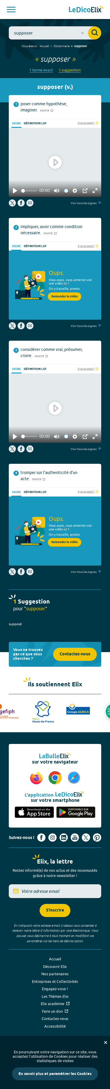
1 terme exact (41, 70)
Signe (16, 123)
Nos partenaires (55, 973)
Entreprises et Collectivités (55, 981)
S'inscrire (55, 910)
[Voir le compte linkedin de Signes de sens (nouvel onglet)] (64, 837)
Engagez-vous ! (55, 988)
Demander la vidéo (64, 296)
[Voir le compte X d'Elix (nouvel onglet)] (86, 837)
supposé (15, 624)
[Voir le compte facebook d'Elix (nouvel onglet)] (41, 837)
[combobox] (55, 32)
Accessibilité (55, 1026)
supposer (80, 46)
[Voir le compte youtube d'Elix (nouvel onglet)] (75, 837)
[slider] (29, 191)
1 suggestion (70, 70)
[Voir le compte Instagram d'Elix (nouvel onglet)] (52, 837)
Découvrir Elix (55, 966)
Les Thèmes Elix (55, 996)
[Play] (15, 190)
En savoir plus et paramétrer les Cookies (55, 1073)
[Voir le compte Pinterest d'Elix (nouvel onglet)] (97, 837)
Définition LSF (35, 123)
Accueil (44, 46)
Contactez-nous (75, 654)
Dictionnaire (62, 46)
